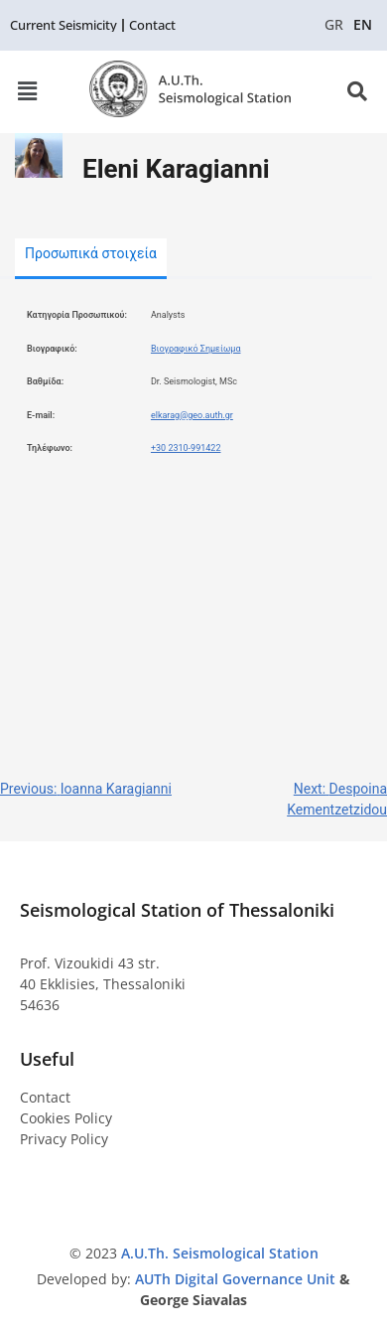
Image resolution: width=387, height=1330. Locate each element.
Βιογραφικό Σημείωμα (196, 349)
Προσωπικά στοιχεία (91, 253)
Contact (45, 1097)
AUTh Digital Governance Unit (237, 1278)
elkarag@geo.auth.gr (192, 415)
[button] (27, 91)
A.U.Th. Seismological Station (220, 1253)
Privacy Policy (64, 1138)
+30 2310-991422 (186, 448)
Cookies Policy (66, 1117)
